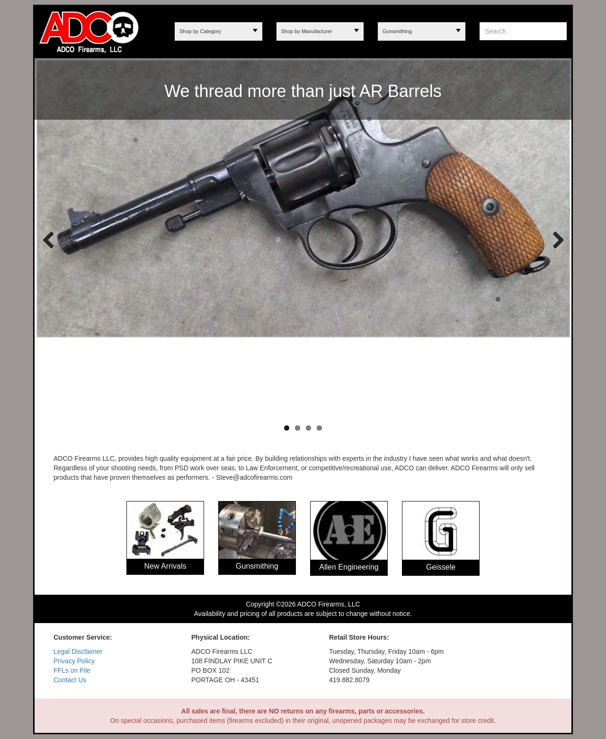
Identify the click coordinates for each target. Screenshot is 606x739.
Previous (48, 239)
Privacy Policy (74, 661)
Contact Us (69, 680)
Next (554, 239)
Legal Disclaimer (77, 651)
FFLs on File (71, 670)
